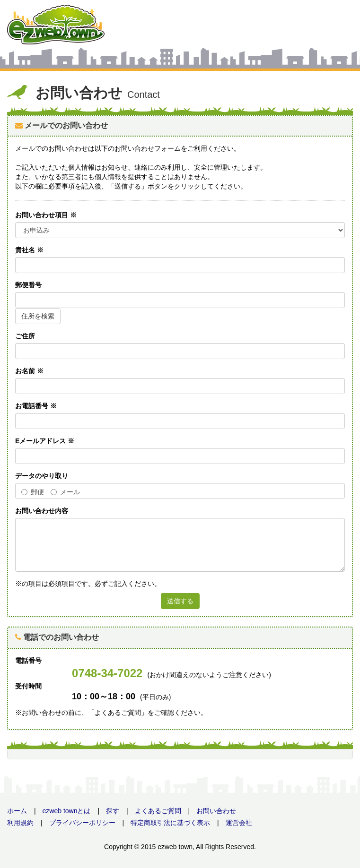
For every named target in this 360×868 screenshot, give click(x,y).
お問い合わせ (216, 811)
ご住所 (25, 336)
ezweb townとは (67, 811)
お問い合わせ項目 (46, 215)
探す (112, 811)
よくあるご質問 (158, 811)
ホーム (17, 811)
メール (65, 492)
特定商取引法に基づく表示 (170, 822)
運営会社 (239, 822)
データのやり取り (41, 476)
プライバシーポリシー (82, 822)
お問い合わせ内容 (41, 511)
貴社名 (29, 250)
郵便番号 (28, 285)
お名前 (29, 371)
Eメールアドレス (44, 441)
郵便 (32, 492)
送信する (180, 601)
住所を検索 (37, 316)
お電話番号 (36, 406)
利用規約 (20, 822)
